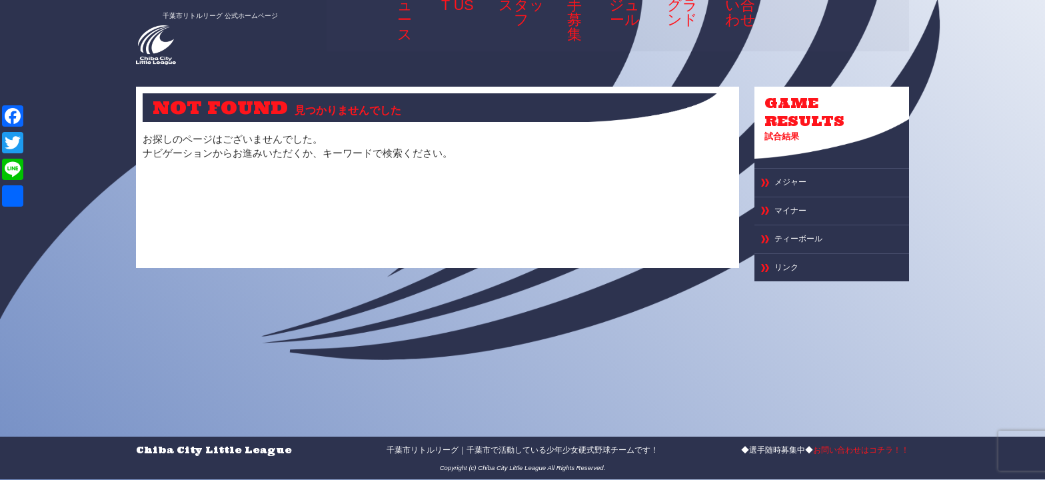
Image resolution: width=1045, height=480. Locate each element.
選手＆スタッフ (512, 33)
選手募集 (568, 29)
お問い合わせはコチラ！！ (861, 450)
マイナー (794, 219)
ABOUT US (451, 33)
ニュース (400, 29)
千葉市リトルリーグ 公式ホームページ (205, 11)
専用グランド (682, 33)
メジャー (794, 187)
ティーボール (804, 251)
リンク (789, 283)
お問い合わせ (742, 33)
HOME (355, 29)
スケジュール (622, 33)
